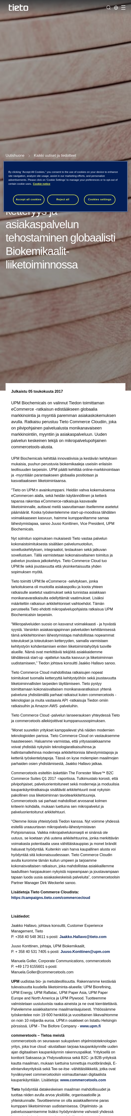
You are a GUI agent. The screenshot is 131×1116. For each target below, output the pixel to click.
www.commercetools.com (83, 1080)
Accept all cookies (28, 199)
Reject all (62, 199)
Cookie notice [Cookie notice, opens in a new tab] (41, 183)
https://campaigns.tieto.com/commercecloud (50, 898)
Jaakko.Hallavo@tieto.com (82, 937)
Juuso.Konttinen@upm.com (85, 952)
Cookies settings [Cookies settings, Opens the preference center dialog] (99, 199)
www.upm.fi (90, 1026)
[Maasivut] (115, 7)
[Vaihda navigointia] (122, 7)
